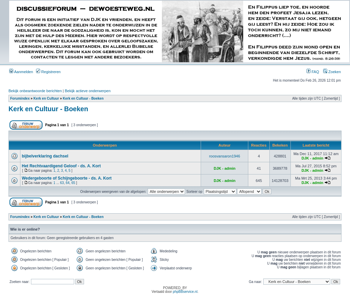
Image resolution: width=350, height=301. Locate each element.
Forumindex (20, 98)
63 (62, 183)
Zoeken (332, 72)
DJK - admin (312, 158)
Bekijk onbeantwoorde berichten (35, 91)
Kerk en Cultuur (46, 98)
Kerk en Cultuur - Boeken (83, 98)
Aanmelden (21, 72)
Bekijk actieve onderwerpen (88, 91)
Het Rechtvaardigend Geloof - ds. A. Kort (61, 166)
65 (73, 183)
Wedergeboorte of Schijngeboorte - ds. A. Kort (67, 178)
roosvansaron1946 (224, 156)
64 (67, 183)
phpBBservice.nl (185, 292)
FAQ (312, 72)
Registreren (48, 72)
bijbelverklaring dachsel (45, 156)
